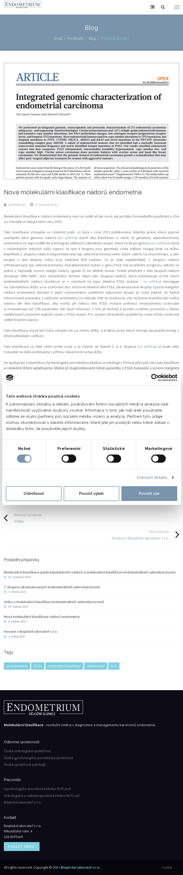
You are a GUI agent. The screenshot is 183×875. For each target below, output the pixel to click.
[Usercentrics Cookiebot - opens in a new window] (154, 377)
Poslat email (21, 846)
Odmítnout (33, 493)
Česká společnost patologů (25, 764)
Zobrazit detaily (152, 477)
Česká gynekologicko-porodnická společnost (38, 758)
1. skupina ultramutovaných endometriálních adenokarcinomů (52, 587)
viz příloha (67, 237)
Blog (92, 38)
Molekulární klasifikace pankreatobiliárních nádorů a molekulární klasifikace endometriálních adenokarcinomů (90, 572)
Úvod (58, 38)
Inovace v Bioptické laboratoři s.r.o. (140, 538)
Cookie (167, 867)
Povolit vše (149, 493)
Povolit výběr (91, 493)
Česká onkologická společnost (27, 751)
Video (19, 521)
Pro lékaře (75, 38)
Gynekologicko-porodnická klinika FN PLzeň (37, 788)
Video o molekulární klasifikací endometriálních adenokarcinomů (54, 602)
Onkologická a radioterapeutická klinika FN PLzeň (42, 795)
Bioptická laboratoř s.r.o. (22, 802)
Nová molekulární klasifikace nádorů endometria (42, 616)
